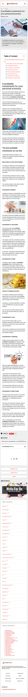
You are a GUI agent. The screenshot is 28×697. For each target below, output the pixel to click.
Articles (4, 506)
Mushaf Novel (8, 644)
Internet (4, 571)
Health (3, 550)
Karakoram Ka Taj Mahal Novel (11, 640)
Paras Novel (7, 647)
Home (2, 8)
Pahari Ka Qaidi (8, 646)
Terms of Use (8, 681)
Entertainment (5, 530)
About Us (8, 673)
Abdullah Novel (8, 630)
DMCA (20, 675)
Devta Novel (7, 636)
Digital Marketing (6, 523)
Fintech (4, 540)
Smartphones (5, 602)
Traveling (4, 612)
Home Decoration (6, 554)
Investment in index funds (13, 78)
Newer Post (14, 468)
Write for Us (20, 681)
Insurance (4, 568)
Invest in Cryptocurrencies (13, 72)
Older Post (14, 472)
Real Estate (5, 592)
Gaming (4, 547)
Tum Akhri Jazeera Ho (9, 652)
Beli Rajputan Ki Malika (10, 633)
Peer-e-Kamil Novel (9, 649)
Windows (4, 619)
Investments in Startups (13, 76)
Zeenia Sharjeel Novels (10, 655)
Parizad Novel (8, 648)
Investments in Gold (12, 69)
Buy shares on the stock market (15, 63)
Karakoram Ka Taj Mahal (10, 639)
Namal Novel (8, 645)
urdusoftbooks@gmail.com (9, 689)
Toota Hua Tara (8, 651)
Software (4, 605)
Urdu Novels (5, 616)
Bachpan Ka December (10, 632)
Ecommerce (5, 526)
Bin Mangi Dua (8, 634)
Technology (5, 609)
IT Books (4, 564)
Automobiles (5, 509)
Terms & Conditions (20, 678)
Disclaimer (8, 675)
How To (4, 561)
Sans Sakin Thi (8, 650)
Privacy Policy (8, 678)
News (3, 581)
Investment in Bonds (12, 65)
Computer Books (6, 516)
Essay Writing (5, 533)
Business (6, 8)
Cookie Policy (20, 673)
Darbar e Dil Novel (9, 635)
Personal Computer (7, 585)
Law (3, 575)
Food (3, 544)
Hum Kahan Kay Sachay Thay (11, 637)
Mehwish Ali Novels (9, 643)
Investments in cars (12, 74)
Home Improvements (7, 557)
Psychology (5, 588)
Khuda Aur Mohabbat (9, 641)
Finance (4, 537)
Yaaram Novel (8, 654)
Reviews (4, 595)
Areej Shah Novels (9, 631)
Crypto (4, 520)
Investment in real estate (13, 67)
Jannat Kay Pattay (9, 638)
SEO (3, 598)
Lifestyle (4, 578)
